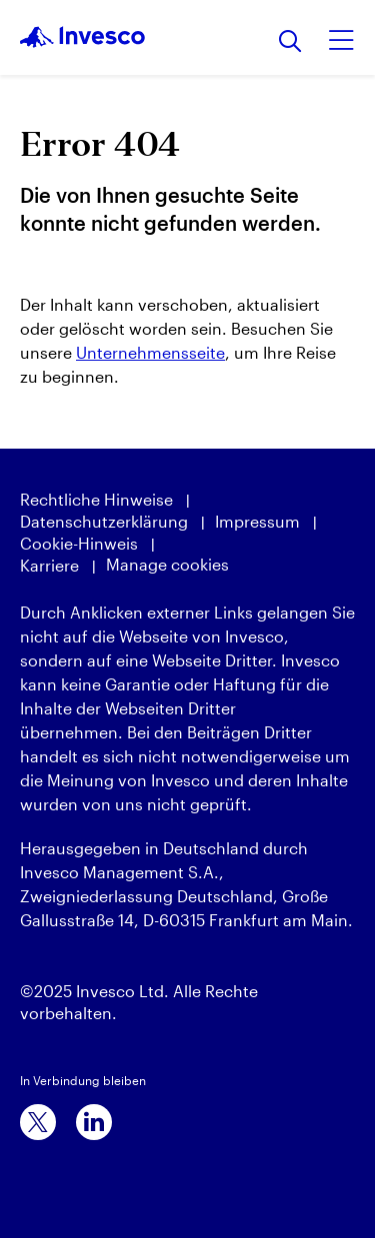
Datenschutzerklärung (104, 521)
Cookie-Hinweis (79, 543)
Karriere (49, 565)
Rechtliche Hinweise (96, 499)
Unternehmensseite (150, 352)
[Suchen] (290, 42)
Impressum (257, 521)
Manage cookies (167, 564)
